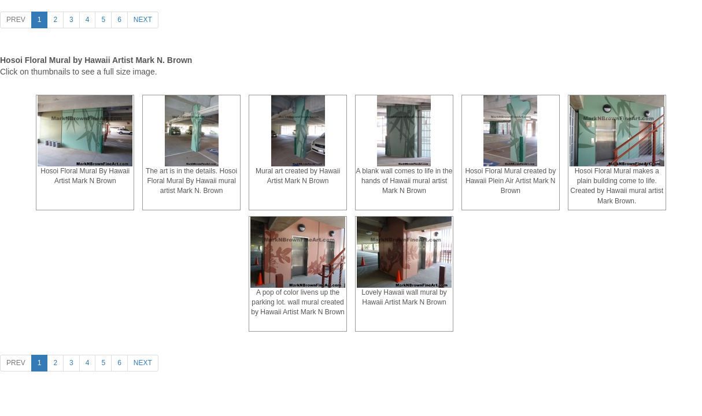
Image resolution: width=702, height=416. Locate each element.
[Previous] (16, 20)
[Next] (142, 20)
